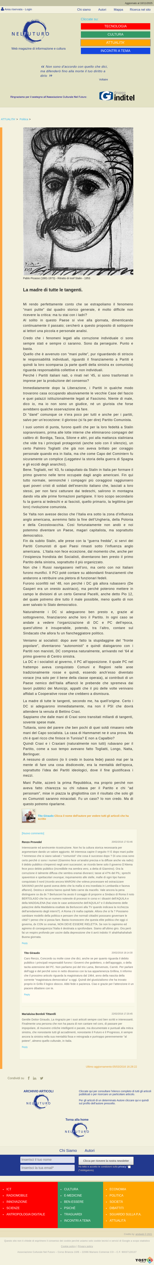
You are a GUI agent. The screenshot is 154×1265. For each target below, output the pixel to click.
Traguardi (73, 1214)
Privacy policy (85, 1246)
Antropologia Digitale (25, 1214)
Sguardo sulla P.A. (125, 1214)
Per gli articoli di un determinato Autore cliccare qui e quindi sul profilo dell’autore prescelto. (114, 1102)
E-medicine (73, 1195)
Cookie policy (68, 1246)
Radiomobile (17, 1195)
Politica (24, 119)
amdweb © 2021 (143, 1234)
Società (116, 1202)
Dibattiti (117, 1208)
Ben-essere (74, 1202)
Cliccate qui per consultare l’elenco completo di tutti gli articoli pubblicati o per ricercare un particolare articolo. (115, 1093)
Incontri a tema (77, 1220)
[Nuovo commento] (33, 833)
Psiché (70, 1208)
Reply (25, 943)
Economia (118, 1189)
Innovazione (16, 1202)
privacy (122, 1166)
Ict (8, 1189)
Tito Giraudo (46, 815)
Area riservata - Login (19, 9)
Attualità (118, 1220)
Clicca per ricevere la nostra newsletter (106, 1160)
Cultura (71, 1189)
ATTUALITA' (8, 119)
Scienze (13, 1208)
